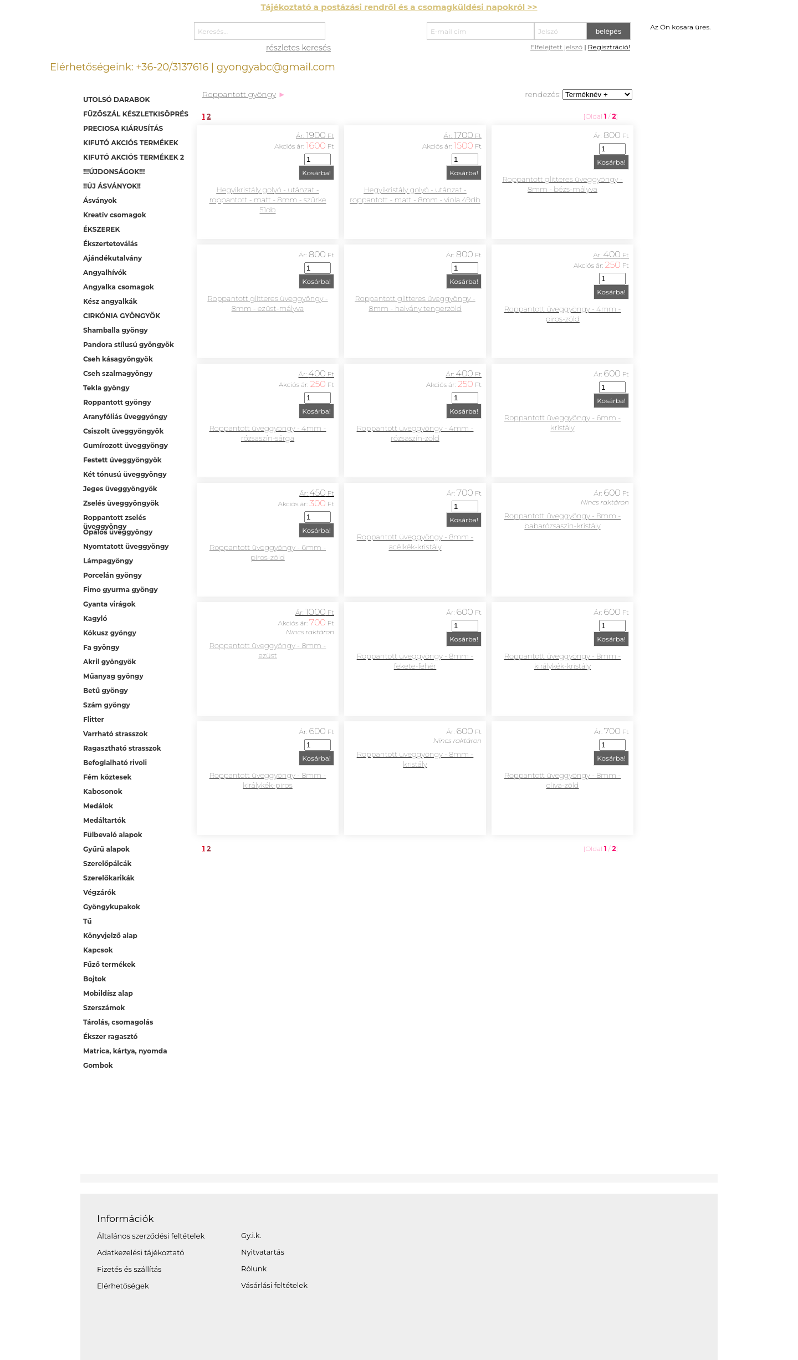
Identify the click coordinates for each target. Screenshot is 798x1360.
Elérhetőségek (123, 1285)
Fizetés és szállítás (129, 1269)
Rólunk (254, 1268)
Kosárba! (316, 173)
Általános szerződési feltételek (150, 1235)
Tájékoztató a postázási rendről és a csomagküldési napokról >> (398, 7)
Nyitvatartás (262, 1251)
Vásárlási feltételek (274, 1285)
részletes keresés (298, 48)
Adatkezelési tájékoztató (140, 1252)
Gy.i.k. (251, 1235)
